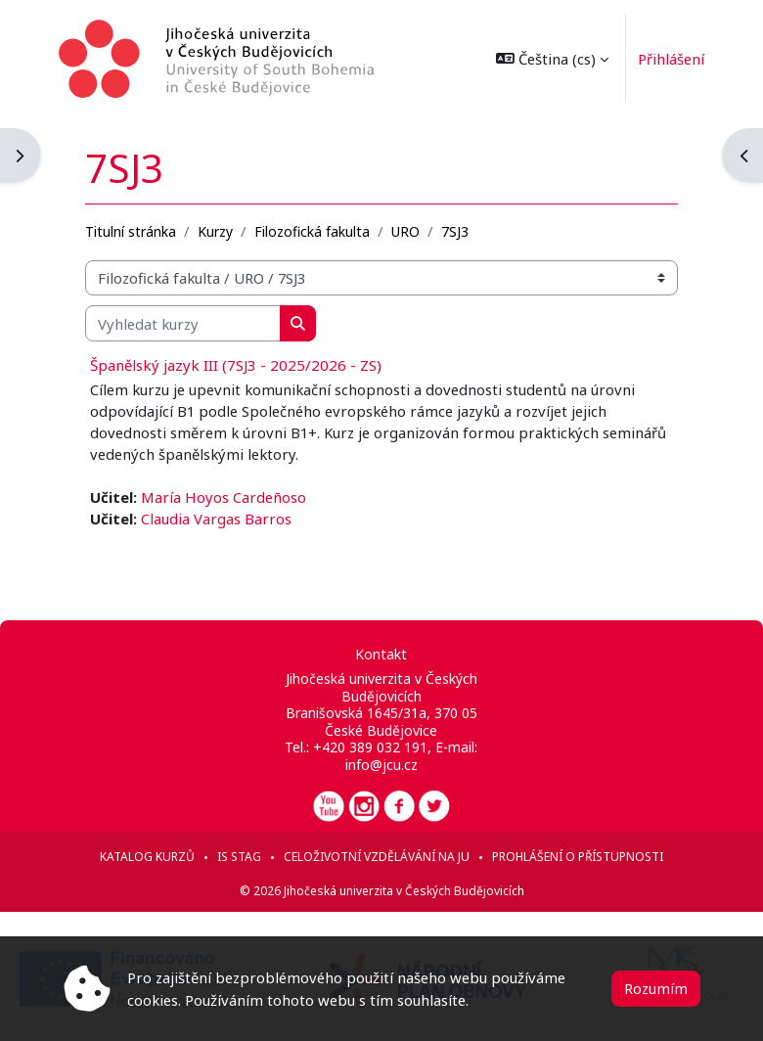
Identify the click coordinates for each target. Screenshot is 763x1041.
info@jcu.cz (381, 764)
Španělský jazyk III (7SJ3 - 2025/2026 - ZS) (236, 365)
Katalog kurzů (147, 856)
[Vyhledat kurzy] (183, 322)
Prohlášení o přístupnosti (577, 856)
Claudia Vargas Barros (216, 518)
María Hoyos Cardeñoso (223, 497)
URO (405, 231)
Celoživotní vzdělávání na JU (377, 856)
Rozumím (656, 988)
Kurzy (215, 231)
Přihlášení (667, 58)
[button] (549, 58)
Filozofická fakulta (312, 231)
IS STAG (239, 856)
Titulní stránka (130, 231)
